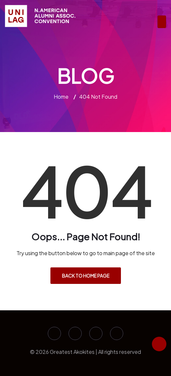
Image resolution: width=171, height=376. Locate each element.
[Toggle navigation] (161, 22)
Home (61, 96)
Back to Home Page (85, 276)
